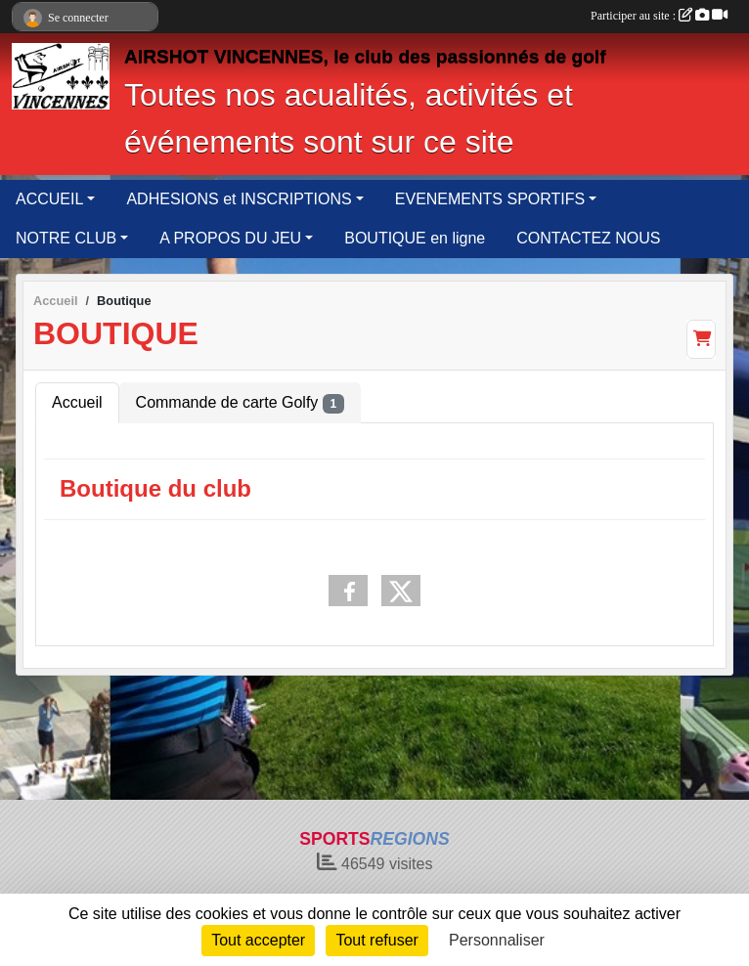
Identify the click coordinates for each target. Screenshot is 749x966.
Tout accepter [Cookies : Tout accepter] (258, 940)
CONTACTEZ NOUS (588, 238)
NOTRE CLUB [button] (66, 238)
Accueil (77, 402)
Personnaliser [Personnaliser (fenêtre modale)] (497, 940)
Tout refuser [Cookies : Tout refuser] (376, 940)
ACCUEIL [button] (49, 199)
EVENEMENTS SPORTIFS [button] (490, 199)
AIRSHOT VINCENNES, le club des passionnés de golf (365, 56)
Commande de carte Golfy (240, 404)
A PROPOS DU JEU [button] (230, 238)
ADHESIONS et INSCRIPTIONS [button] (238, 199)
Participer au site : (659, 15)
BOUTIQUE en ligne (414, 238)
